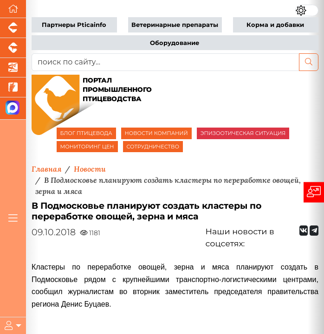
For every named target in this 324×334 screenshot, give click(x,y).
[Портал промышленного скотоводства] (13, 48)
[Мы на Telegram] (314, 230)
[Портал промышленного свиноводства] (13, 28)
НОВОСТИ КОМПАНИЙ (156, 133)
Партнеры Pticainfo (74, 24)
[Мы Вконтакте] (303, 230)
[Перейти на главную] (13, 9)
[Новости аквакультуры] (13, 68)
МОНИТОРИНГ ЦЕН (87, 146)
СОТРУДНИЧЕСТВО (153, 146)
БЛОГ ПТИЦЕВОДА (86, 133)
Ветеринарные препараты (174, 24)
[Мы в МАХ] (13, 108)
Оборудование (174, 42)
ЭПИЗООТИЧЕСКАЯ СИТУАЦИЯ (243, 133)
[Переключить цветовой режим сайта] (306, 10)
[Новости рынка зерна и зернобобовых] (13, 87)
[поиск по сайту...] (165, 62)
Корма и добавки (275, 24)
